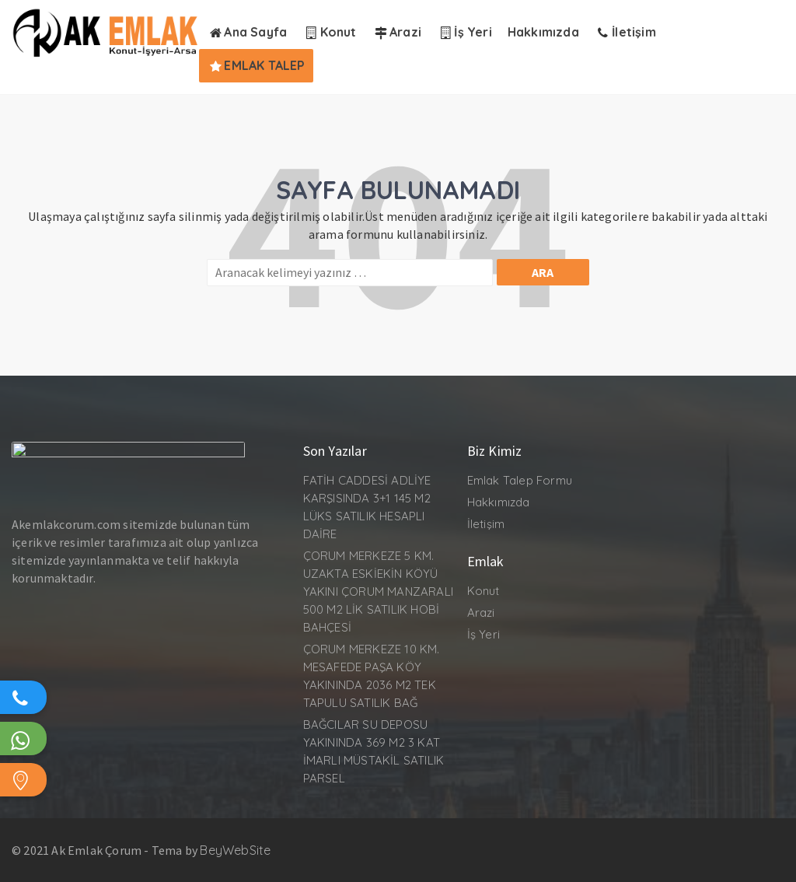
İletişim (486, 523)
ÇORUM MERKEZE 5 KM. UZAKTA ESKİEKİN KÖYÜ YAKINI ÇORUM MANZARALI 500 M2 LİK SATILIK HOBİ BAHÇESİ (378, 591)
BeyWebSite (235, 850)
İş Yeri (483, 634)
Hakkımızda (498, 502)
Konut (483, 590)
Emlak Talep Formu (519, 480)
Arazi (481, 612)
